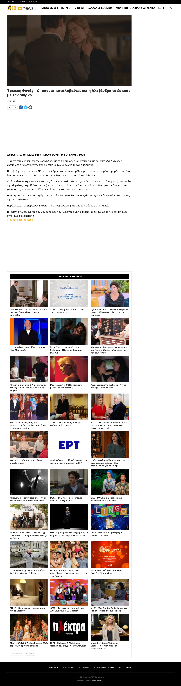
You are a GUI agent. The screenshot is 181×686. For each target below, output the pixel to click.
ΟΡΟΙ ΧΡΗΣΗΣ (83, 667)
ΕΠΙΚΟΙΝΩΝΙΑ (32, 2)
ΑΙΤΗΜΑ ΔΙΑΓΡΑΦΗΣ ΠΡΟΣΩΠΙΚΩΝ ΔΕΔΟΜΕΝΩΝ (113, 667)
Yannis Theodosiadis (98, 681)
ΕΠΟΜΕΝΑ (30, 654)
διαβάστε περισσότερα (20, 219)
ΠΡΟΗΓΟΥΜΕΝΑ (17, 654)
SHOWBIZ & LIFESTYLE (55, 8)
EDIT (161, 8)
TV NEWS (78, 8)
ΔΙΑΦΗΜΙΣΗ (23, 2)
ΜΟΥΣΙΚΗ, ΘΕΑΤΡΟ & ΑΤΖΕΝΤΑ (135, 8)
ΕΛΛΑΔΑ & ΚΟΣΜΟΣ (100, 8)
